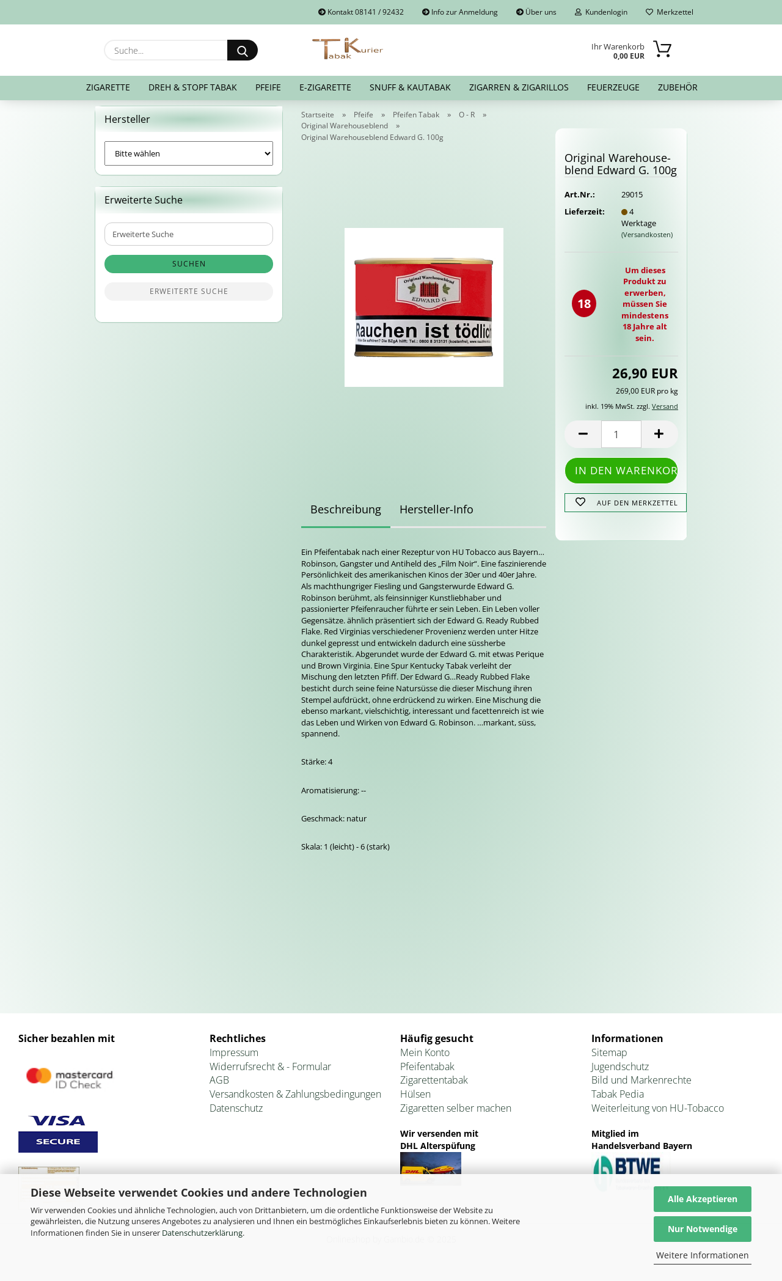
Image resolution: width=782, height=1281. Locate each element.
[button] (583, 441)
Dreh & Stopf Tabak (192, 87)
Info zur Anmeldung (460, 12)
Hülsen (415, 1102)
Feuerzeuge (613, 87)
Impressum (234, 1059)
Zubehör (678, 87)
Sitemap (609, 1059)
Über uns (536, 12)
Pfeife (268, 87)
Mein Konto (425, 1059)
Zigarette (108, 87)
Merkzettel (669, 12)
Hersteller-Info (436, 517)
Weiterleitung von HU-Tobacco (657, 1116)
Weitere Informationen (702, 1255)
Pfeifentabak (427, 1074)
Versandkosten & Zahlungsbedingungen (295, 1102)
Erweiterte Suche (189, 299)
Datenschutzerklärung (202, 1232)
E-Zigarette (325, 87)
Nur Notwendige (702, 1229)
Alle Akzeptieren (702, 1199)
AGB (219, 1088)
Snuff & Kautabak (410, 87)
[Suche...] (242, 50)
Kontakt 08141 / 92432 (361, 12)
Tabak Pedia (617, 1102)
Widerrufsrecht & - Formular (270, 1074)
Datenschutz (236, 1116)
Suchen (189, 271)
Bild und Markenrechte (641, 1088)
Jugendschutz (620, 1074)
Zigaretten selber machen (455, 1116)
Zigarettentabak (434, 1088)
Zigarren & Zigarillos (519, 87)
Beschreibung (345, 517)
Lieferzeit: (583, 218)
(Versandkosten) (647, 241)
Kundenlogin (601, 12)
